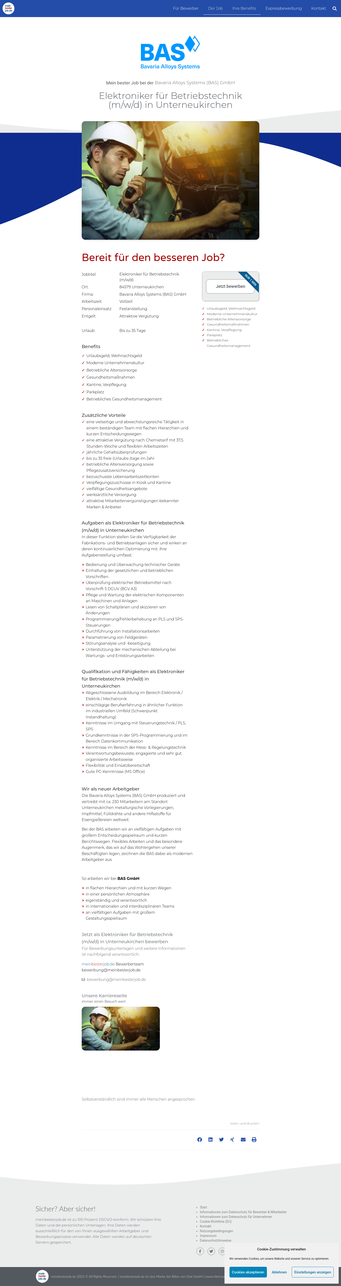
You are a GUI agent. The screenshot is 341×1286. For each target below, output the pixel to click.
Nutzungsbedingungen (216, 1231)
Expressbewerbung (283, 8)
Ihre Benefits (244, 8)
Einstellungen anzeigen (312, 1272)
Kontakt (318, 8)
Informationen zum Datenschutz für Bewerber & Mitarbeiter (243, 1212)
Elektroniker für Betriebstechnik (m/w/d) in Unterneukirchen (170, 100)
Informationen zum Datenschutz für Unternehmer (236, 1217)
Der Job (215, 8)
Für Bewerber (186, 8)
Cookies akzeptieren (248, 1272)
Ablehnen (279, 1272)
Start (203, 1207)
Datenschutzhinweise (215, 1240)
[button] (335, 8)
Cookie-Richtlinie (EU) (216, 1221)
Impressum (208, 1236)
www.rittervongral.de (220, 1276)
